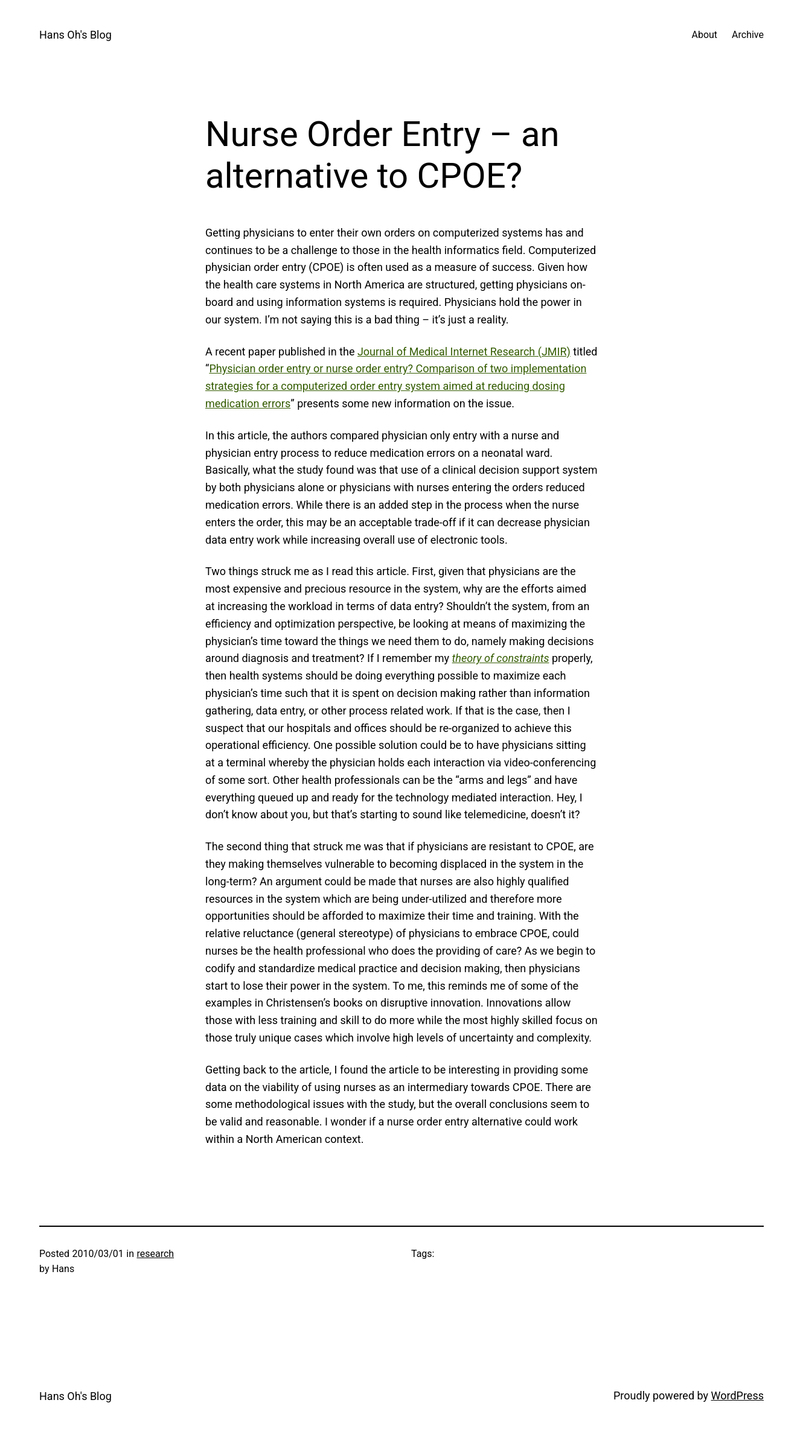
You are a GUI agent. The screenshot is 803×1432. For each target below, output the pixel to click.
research (155, 1253)
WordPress (737, 1395)
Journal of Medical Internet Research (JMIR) (464, 351)
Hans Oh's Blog (75, 34)
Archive (748, 34)
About (704, 34)
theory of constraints (500, 658)
